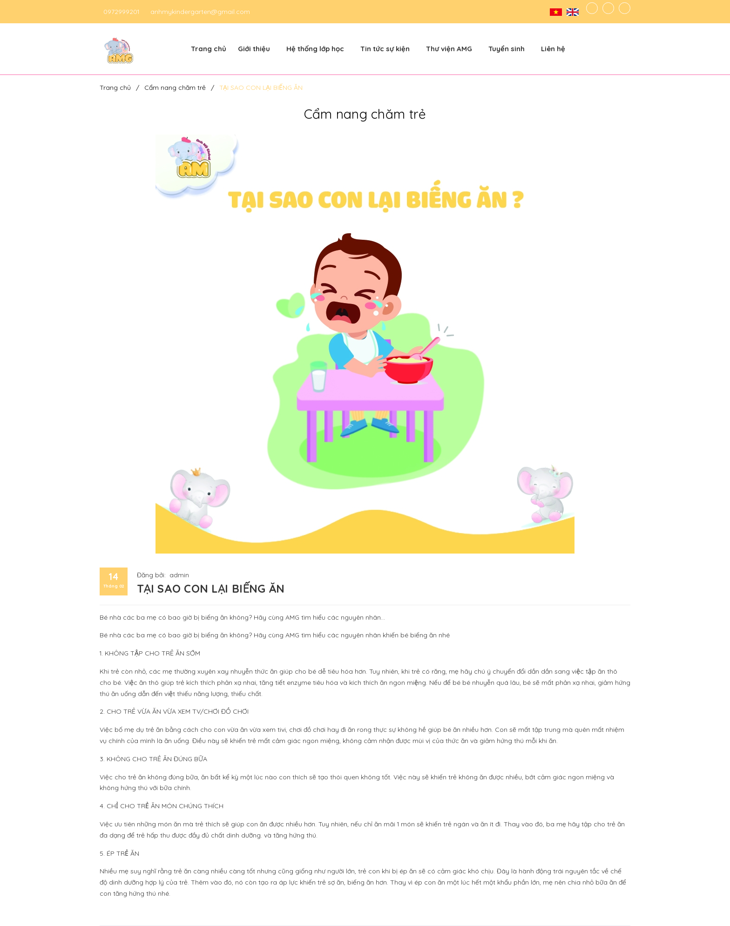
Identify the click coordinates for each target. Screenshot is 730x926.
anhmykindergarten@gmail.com (200, 11)
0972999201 (121, 11)
